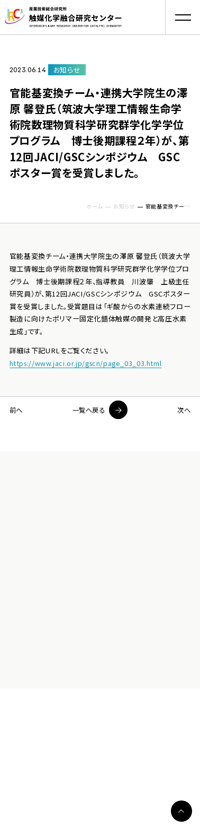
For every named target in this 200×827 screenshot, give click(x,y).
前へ (17, 410)
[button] (182, 17)
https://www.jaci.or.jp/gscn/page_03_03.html (88, 363)
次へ (183, 410)
